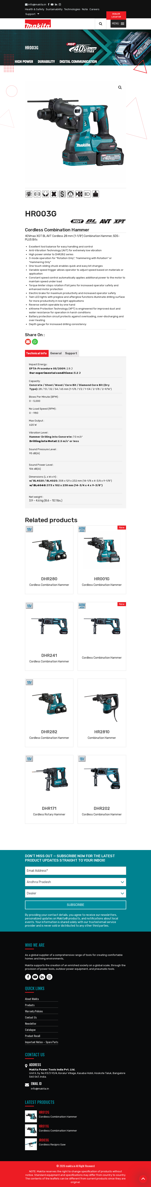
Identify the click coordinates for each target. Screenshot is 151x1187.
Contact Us (31, 1017)
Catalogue (30, 1029)
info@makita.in (35, 4)
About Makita (32, 999)
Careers (94, 9)
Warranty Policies (34, 1011)
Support (30, 14)
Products (30, 1005)
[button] (115, 24)
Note (85, 9)
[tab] (36, 353)
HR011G (44, 1126)
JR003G (44, 1140)
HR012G (44, 1112)
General (56, 353)
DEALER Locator (116, 15)
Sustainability (54, 9)
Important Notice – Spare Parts (41, 1042)
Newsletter (30, 1023)
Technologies (72, 9)
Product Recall (32, 1036)
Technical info (36, 353)
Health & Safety (34, 9)
